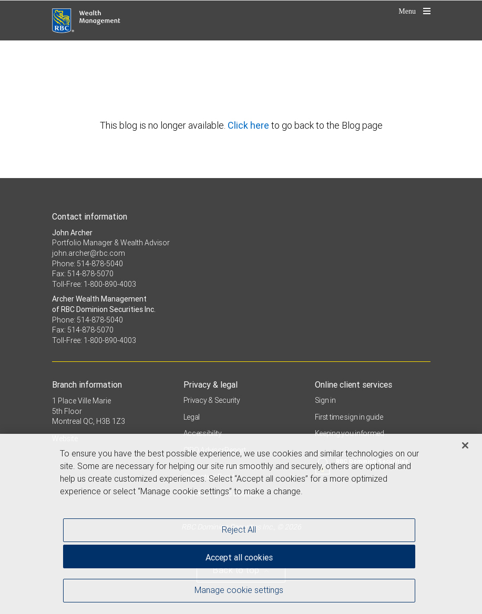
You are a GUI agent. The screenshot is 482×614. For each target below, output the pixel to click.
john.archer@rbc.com (88, 253)
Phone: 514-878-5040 (87, 263)
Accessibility (202, 433)
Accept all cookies (239, 559)
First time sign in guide (349, 417)
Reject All (239, 531)
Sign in (325, 400)
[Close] (465, 447)
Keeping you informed (349, 433)
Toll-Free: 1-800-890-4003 (94, 284)
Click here (249, 125)
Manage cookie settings (238, 592)
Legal (191, 417)
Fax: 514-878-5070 (83, 273)
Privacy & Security (211, 400)
